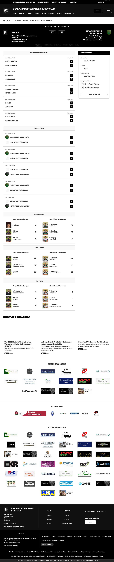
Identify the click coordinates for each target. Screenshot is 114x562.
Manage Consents (58, 540)
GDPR (85, 536)
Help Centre (45, 536)
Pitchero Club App (86, 552)
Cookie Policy (46, 540)
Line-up (65, 45)
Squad (37, 20)
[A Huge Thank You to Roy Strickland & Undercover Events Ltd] (57, 330)
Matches (25, 20)
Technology (77, 536)
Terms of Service (94, 536)
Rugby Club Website (73, 552)
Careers (69, 536)
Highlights (57, 45)
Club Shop (73, 2)
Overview (18, 20)
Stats (43, 20)
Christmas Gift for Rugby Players (73, 556)
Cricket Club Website (46, 552)
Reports (49, 20)
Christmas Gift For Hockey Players (93, 556)
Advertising (61, 536)
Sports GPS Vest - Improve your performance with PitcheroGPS (28, 556)
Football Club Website (33, 552)
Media (76, 45)
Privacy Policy (106, 536)
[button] (15, 13)
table (71, 45)
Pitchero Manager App (99, 552)
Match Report (48, 45)
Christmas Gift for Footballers (55, 556)
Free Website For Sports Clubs (17, 552)
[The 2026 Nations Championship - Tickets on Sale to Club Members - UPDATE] (20, 330)
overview (39, 45)
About (53, 536)
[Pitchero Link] (108, 3)
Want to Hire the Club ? (59, 2)
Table (32, 20)
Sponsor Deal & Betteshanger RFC (24, 2)
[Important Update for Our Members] (94, 330)
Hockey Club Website (60, 552)
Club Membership (43, 2)
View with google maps (14, 526)
